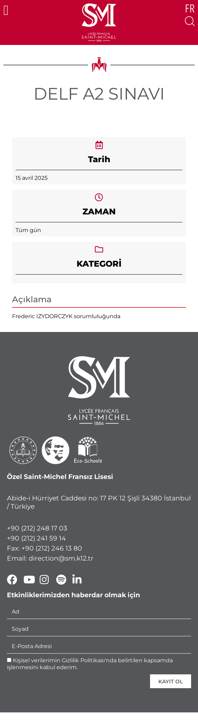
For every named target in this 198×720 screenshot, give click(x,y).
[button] (6, 10)
